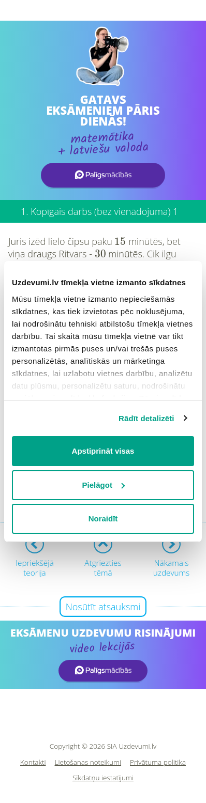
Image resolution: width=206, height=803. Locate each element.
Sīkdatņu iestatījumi (103, 778)
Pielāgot (103, 485)
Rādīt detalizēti (146, 418)
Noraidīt (103, 518)
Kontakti (33, 762)
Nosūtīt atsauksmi (103, 606)
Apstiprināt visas (103, 450)
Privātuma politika (158, 762)
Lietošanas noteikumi (88, 762)
